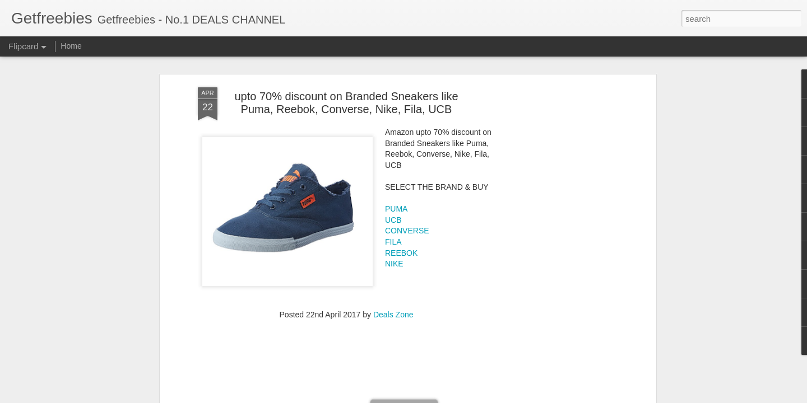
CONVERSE (407, 230)
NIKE (394, 263)
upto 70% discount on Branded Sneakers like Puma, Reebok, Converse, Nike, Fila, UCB (346, 102)
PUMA (396, 208)
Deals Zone (393, 314)
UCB (393, 219)
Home (71, 45)
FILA (393, 241)
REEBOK (401, 253)
